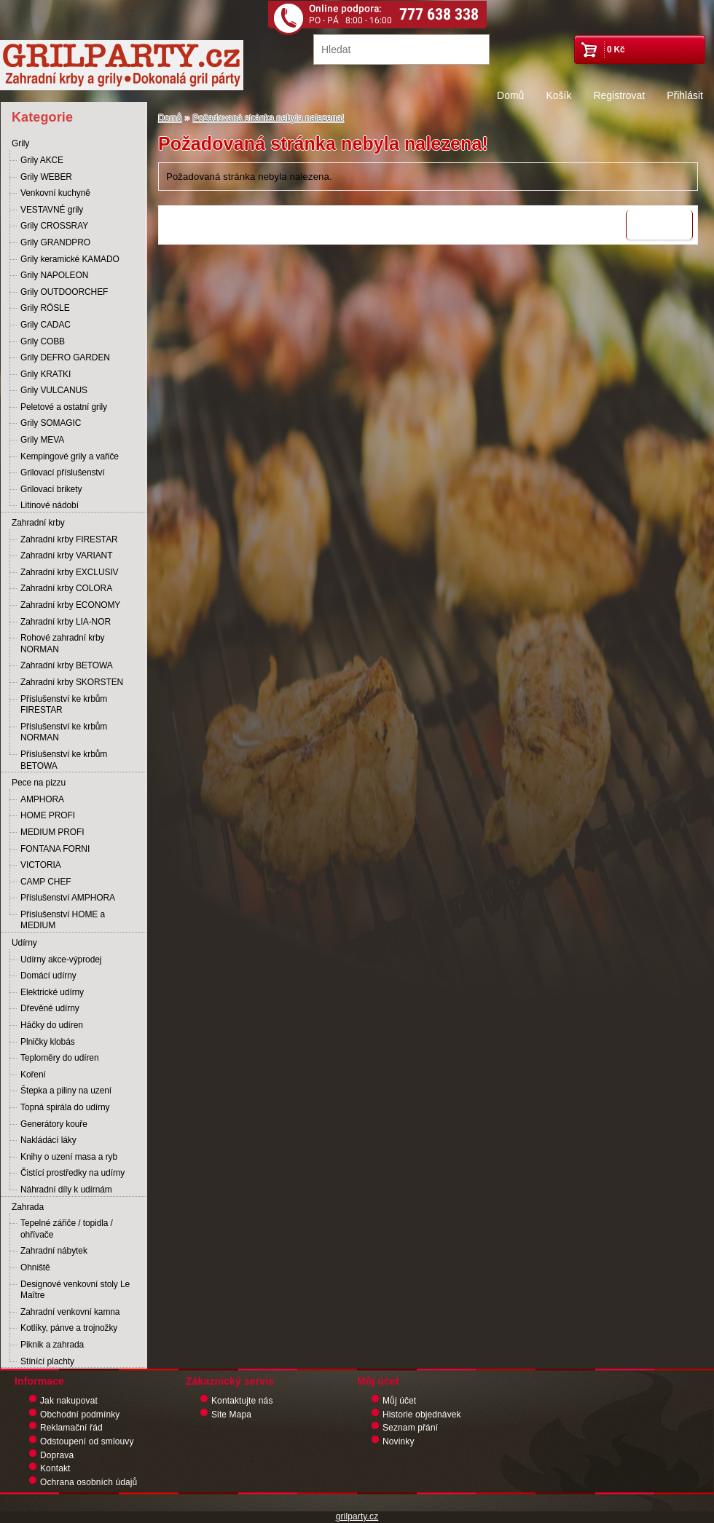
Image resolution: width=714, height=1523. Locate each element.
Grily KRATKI (45, 374)
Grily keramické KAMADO (69, 259)
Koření (33, 1074)
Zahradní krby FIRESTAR (69, 539)
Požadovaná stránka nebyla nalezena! (269, 118)
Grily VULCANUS (53, 390)
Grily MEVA (42, 440)
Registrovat (619, 95)
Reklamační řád (71, 1428)
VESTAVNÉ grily (51, 210)
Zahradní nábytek (53, 1251)
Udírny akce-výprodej (60, 959)
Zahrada (28, 1207)
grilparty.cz (357, 1516)
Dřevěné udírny (49, 1008)
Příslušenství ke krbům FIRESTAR (63, 705)
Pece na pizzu (39, 783)
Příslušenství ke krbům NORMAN (63, 732)
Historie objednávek (421, 1414)
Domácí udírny (48, 975)
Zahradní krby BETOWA (66, 665)
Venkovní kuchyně (55, 193)
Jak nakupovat (69, 1401)
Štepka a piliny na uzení (65, 1090)
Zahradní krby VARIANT (66, 555)
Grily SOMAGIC (50, 423)
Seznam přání (410, 1428)
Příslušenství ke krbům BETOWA (63, 760)
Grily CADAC (45, 325)
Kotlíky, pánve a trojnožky (68, 1328)
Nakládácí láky (48, 1140)
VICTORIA (40, 865)
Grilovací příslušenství (62, 472)
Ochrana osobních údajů (88, 1482)
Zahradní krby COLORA (66, 588)
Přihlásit (685, 95)
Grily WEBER (46, 177)
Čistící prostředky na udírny (72, 1173)
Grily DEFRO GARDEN (65, 357)
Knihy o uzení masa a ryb (68, 1157)
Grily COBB (42, 341)
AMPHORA (42, 799)
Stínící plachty (47, 1361)
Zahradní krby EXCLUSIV (69, 572)
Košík (558, 95)
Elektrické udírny (52, 992)
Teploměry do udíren (59, 1058)
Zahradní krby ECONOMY (70, 605)
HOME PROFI (47, 815)
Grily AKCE (41, 160)
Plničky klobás (47, 1042)
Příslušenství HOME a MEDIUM (62, 920)
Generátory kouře (53, 1124)
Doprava (57, 1455)
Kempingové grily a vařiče (69, 456)
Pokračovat (659, 225)
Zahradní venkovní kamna (69, 1312)
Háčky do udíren (51, 1025)
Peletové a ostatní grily (63, 407)
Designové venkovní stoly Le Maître (75, 1290)
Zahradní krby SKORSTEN (71, 682)
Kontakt (55, 1468)
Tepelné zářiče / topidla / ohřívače (66, 1229)
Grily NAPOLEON (54, 275)
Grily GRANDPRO (55, 242)
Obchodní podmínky (79, 1414)
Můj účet (399, 1401)
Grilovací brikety (51, 489)
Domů (510, 95)
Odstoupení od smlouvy (87, 1441)
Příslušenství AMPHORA (67, 898)
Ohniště (35, 1267)
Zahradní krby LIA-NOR (65, 622)
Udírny (24, 943)
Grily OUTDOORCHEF (64, 292)
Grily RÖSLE (45, 308)
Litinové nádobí (49, 505)
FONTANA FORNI (55, 849)
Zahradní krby (38, 523)
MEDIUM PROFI (52, 832)
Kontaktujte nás (242, 1401)
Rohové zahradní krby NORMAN (62, 643)
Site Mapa (231, 1414)
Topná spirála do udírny (64, 1107)
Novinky (398, 1441)
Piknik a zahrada (52, 1345)
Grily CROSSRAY (54, 226)
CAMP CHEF (45, 882)
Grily (20, 143)
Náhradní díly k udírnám (66, 1189)
